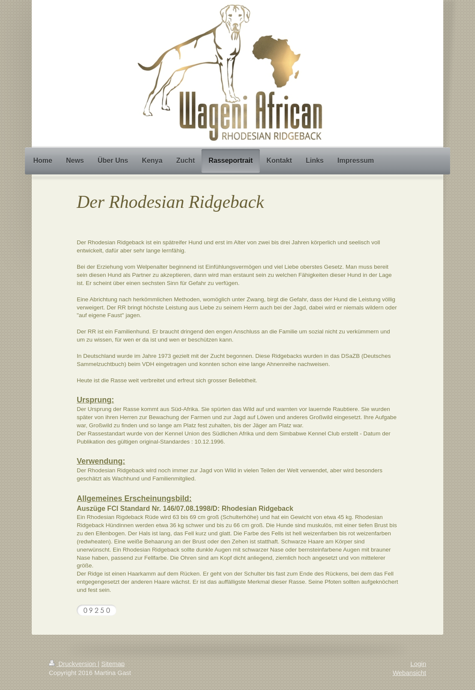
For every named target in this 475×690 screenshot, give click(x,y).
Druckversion (73, 663)
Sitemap (113, 663)
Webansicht (409, 672)
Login (418, 663)
